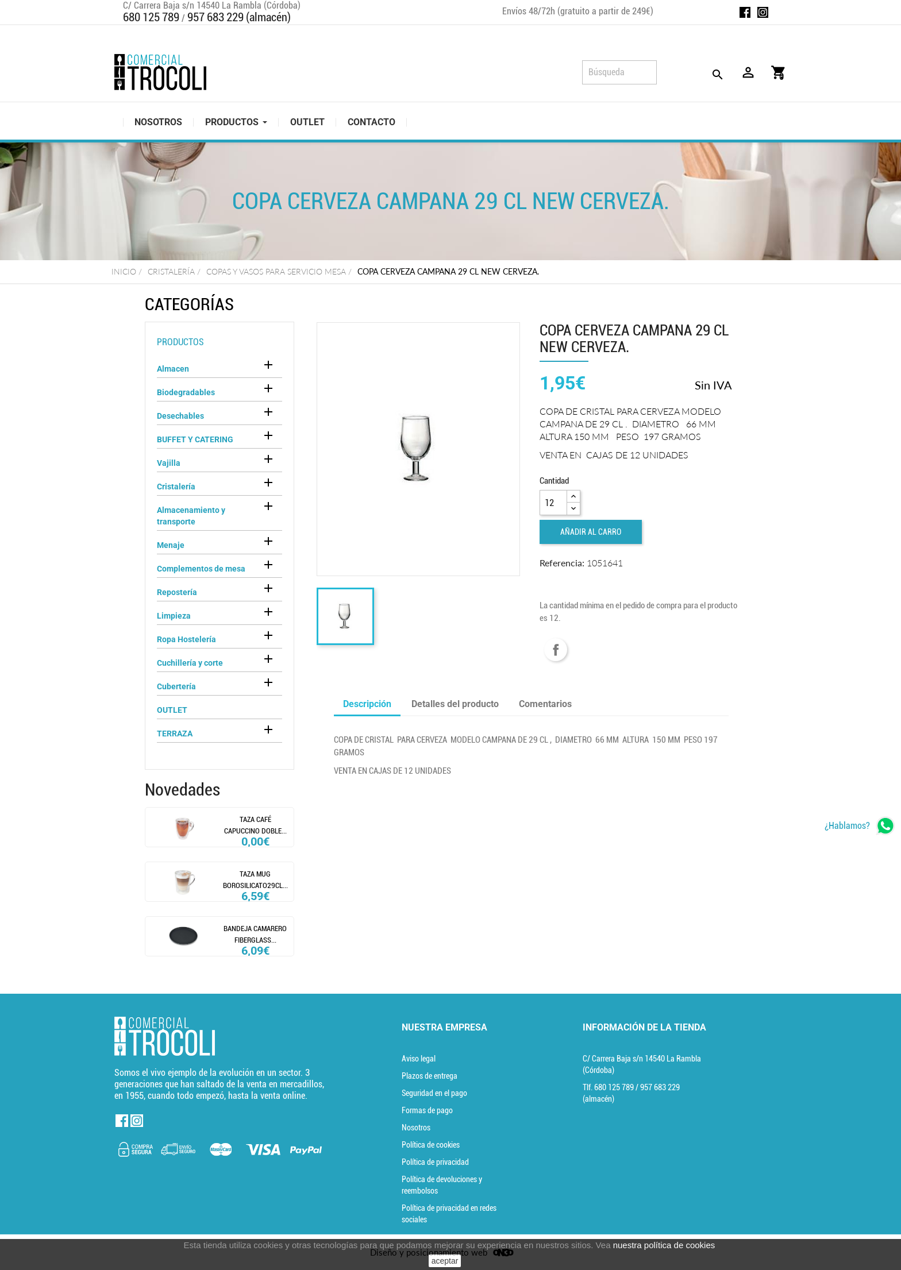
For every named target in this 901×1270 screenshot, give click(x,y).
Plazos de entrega (429, 1075)
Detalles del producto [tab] (455, 703)
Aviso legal (419, 1058)
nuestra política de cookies (664, 1245)
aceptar (445, 1260)
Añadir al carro (590, 531)
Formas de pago (427, 1110)
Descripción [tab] (367, 703)
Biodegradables (186, 392)
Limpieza (174, 615)
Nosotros (416, 1127)
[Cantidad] (553, 502)
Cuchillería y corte (190, 662)
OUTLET (172, 710)
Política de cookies (431, 1144)
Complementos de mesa (201, 568)
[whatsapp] (860, 825)
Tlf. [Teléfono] (609, 1087)
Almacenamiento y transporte (191, 515)
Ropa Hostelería (186, 639)
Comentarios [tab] (545, 703)
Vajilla (168, 463)
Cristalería (176, 486)
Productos (180, 342)
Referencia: (562, 562)
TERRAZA (174, 733)
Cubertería (176, 686)
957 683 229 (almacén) (239, 17)
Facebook (745, 12)
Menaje (170, 545)
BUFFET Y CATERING (195, 439)
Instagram (762, 12)
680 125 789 (151, 17)
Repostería (177, 592)
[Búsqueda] (619, 72)
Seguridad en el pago (434, 1093)
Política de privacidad (435, 1162)
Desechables (180, 415)
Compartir (555, 649)
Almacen (173, 368)
